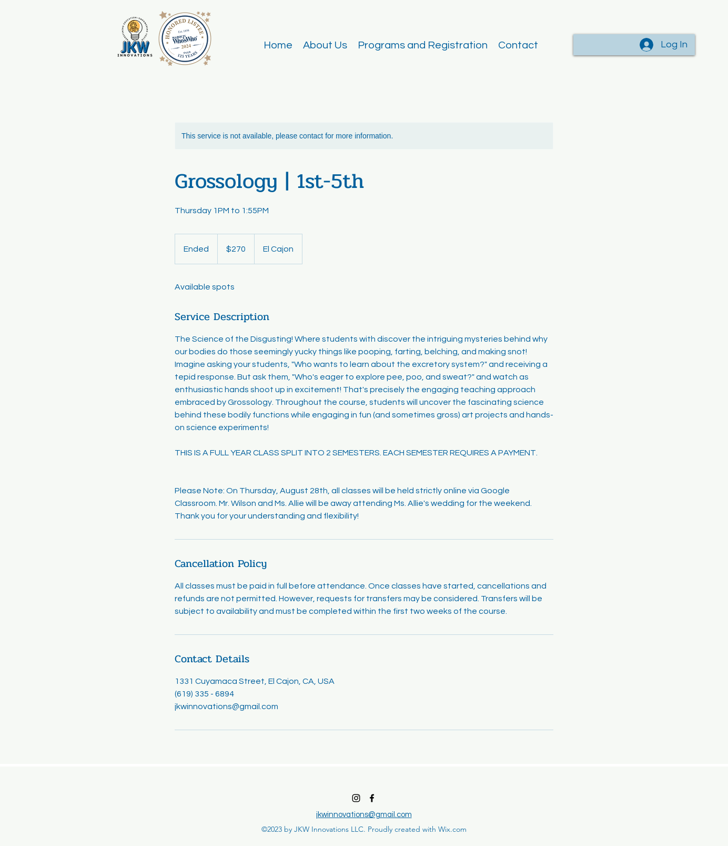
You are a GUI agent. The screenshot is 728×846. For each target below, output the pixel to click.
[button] (422, 45)
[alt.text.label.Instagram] (356, 798)
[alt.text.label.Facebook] (372, 798)
